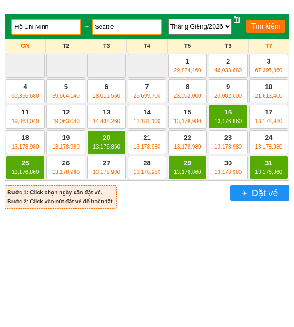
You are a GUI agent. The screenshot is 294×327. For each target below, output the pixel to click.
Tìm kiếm (266, 26)
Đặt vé (263, 193)
